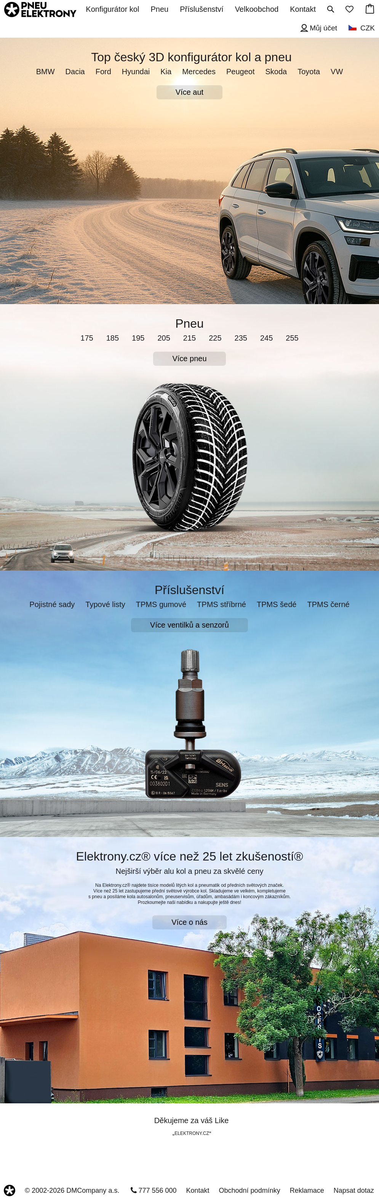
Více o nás (189, 922)
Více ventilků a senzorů (189, 625)
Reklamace (307, 1190)
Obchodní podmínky (249, 1190)
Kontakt (197, 1190)
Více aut (189, 92)
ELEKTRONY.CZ (191, 1133)
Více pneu (189, 358)
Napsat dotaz (354, 1190)
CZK (367, 28)
